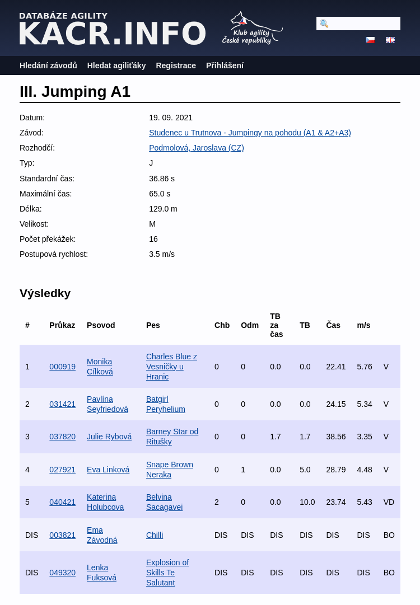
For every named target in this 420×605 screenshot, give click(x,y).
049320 (62, 572)
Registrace (176, 65)
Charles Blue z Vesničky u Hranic (171, 366)
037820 (62, 436)
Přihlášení (225, 65)
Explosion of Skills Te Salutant (167, 572)
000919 (62, 366)
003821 (62, 535)
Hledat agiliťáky (116, 65)
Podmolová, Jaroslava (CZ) (196, 147)
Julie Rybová (109, 436)
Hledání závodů (48, 65)
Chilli (154, 535)
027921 (62, 469)
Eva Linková (108, 469)
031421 (62, 404)
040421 (62, 502)
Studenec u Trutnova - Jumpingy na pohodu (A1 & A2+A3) (250, 132)
